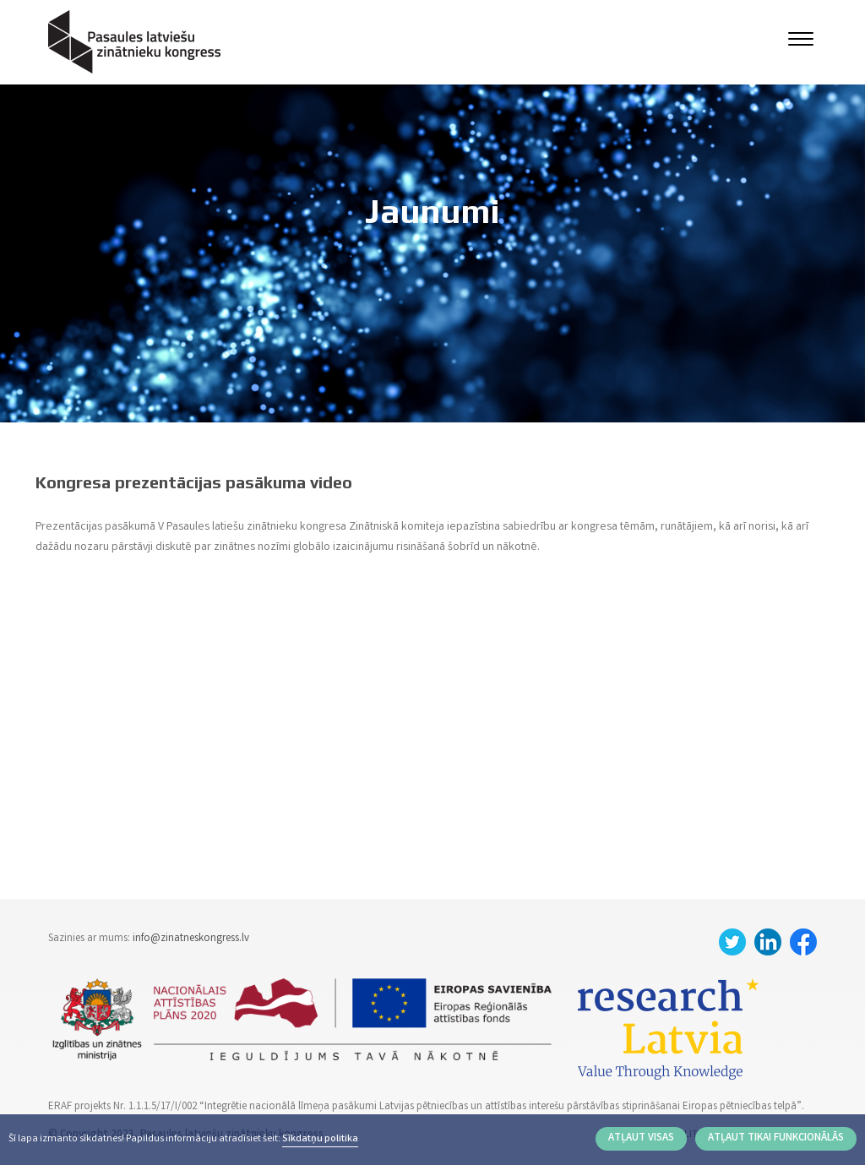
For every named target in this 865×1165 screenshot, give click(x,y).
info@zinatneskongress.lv (191, 939)
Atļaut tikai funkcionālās (776, 1138)
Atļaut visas (641, 1138)
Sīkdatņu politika (320, 1139)
